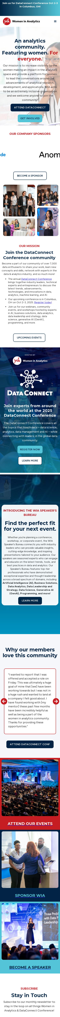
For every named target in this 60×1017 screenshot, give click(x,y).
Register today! (41, 302)
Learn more (30, 460)
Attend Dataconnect (30, 107)
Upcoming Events (27, 337)
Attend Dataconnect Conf (30, 744)
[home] (21, 21)
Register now (30, 449)
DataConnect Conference (35, 278)
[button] (55, 21)
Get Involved (30, 118)
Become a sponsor (30, 175)
